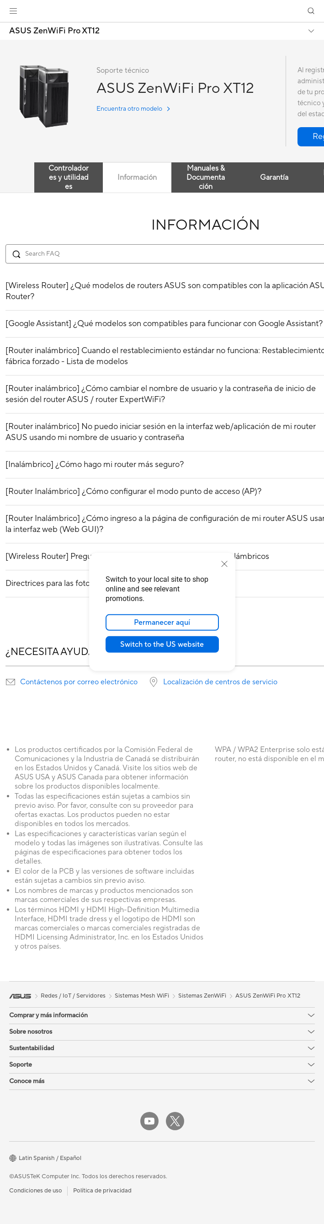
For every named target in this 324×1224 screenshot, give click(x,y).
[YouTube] (149, 1121)
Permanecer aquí (162, 622)
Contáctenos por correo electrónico (79, 682)
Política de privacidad (102, 1190)
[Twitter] (175, 1121)
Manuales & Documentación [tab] (205, 177)
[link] (162, 11)
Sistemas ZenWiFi (202, 995)
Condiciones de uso (35, 1190)
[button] (13, 11)
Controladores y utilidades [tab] (68, 177)
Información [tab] (137, 177)
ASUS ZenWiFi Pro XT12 (54, 31)
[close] (224, 564)
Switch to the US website (162, 644)
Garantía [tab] (274, 177)
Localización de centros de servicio (220, 682)
